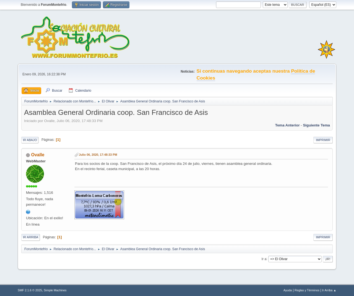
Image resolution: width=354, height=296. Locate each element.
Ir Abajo (30, 140)
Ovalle (37, 154)
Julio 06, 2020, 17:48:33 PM (98, 154)
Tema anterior (287, 125)
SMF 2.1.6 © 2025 (30, 290)
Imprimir (323, 140)
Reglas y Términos (307, 290)
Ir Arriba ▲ (329, 290)
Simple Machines (55, 290)
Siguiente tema (316, 125)
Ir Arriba (30, 237)
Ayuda (287, 290)
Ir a (264, 259)
